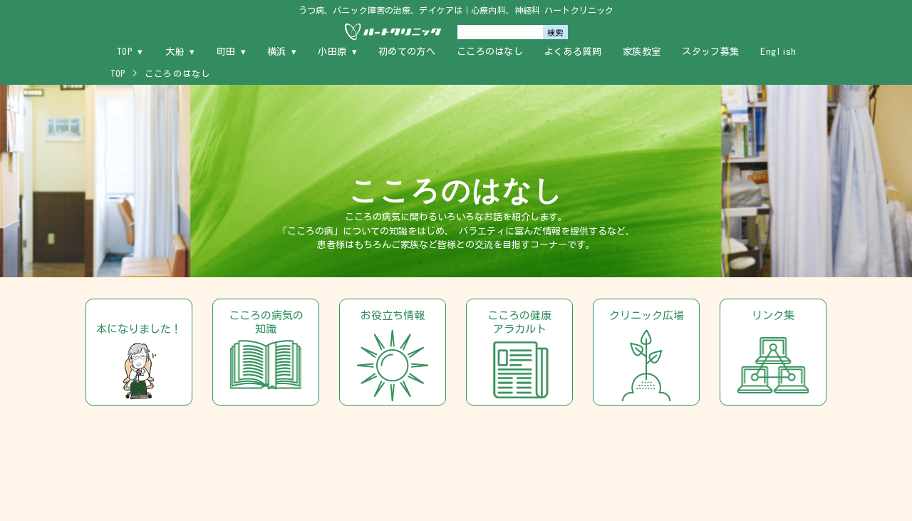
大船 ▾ (180, 51)
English (778, 51)
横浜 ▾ (281, 51)
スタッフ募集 (710, 51)
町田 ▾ (231, 51)
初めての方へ (406, 51)
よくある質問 (572, 51)
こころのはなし (490, 51)
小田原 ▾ (337, 51)
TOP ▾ (130, 51)
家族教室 (641, 51)
